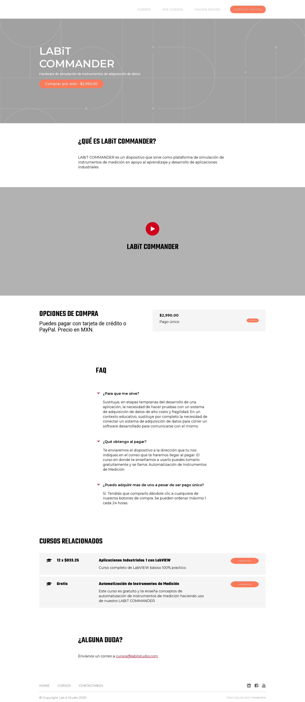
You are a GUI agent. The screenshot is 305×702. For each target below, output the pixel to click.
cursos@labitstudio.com (137, 654)
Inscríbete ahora (239, 584)
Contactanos (91, 684)
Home (44, 684)
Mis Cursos (177, 9)
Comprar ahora (241, 560)
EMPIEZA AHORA (248, 9)
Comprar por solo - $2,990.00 (71, 84)
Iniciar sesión (209, 9)
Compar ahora (244, 318)
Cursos (152, 9)
